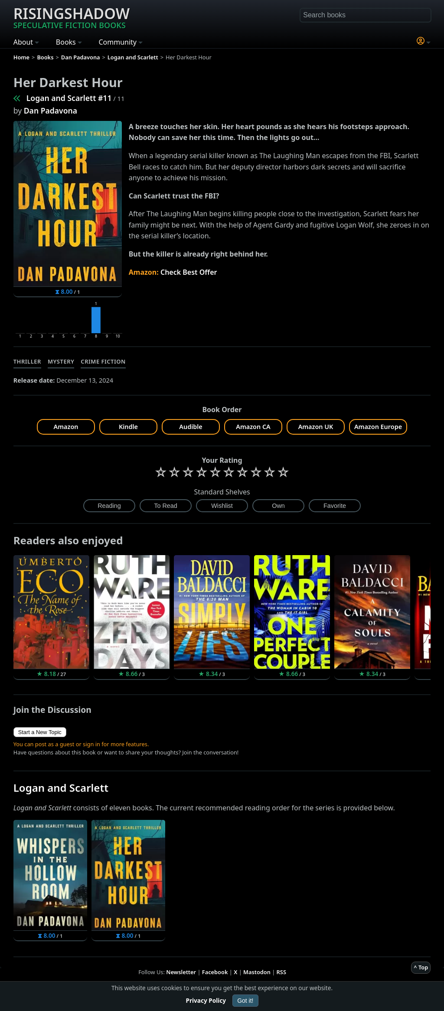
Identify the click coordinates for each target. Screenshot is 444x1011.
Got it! (245, 1000)
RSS (281, 972)
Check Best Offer (188, 272)
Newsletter (181, 972)
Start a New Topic (40, 732)
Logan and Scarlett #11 (69, 98)
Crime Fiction (103, 361)
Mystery (61, 361)
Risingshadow (71, 16)
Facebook (215, 972)
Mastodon (257, 972)
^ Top (421, 967)
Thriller (27, 361)
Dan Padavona (50, 110)
